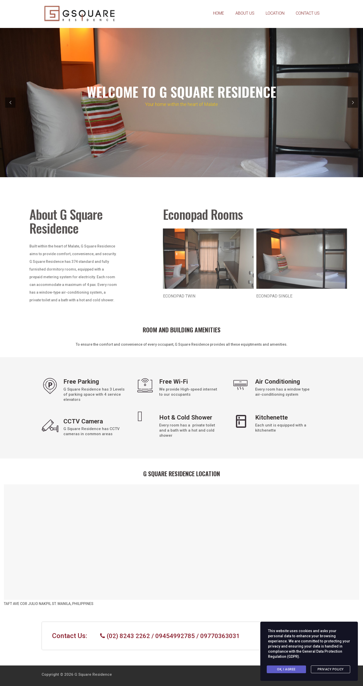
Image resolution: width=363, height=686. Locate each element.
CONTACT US (308, 13)
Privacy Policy (331, 669)
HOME (218, 13)
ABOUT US (244, 13)
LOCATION (275, 13)
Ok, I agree (286, 669)
